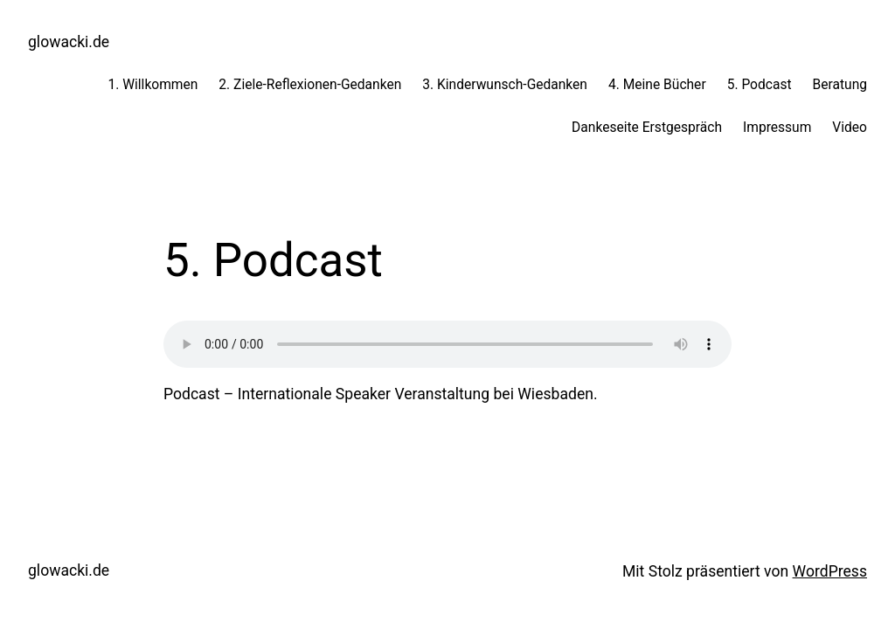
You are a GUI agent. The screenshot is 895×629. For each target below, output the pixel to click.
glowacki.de (68, 42)
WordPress (830, 571)
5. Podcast (759, 85)
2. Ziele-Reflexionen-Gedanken (310, 85)
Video (849, 127)
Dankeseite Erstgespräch (647, 127)
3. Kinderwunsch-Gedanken (504, 85)
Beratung (840, 85)
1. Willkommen (153, 85)
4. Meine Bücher (657, 85)
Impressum (777, 127)
